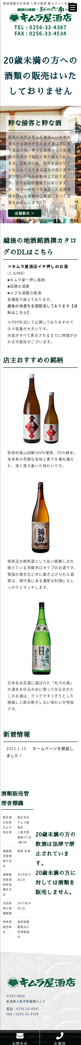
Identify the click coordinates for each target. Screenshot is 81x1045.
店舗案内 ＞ (25, 213)
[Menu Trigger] (72, 7)
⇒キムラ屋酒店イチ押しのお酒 (37, 266)
